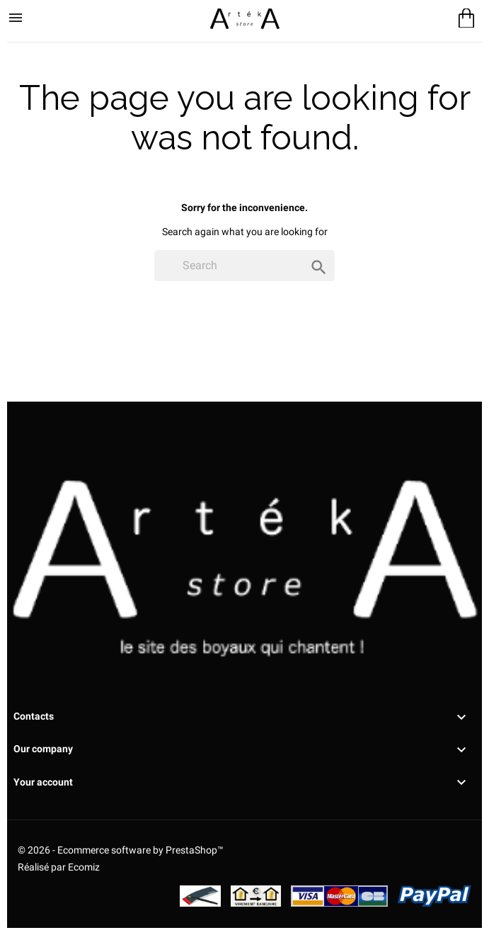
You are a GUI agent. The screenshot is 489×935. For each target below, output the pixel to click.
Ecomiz (84, 867)
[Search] (244, 265)
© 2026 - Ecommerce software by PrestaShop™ (121, 850)
